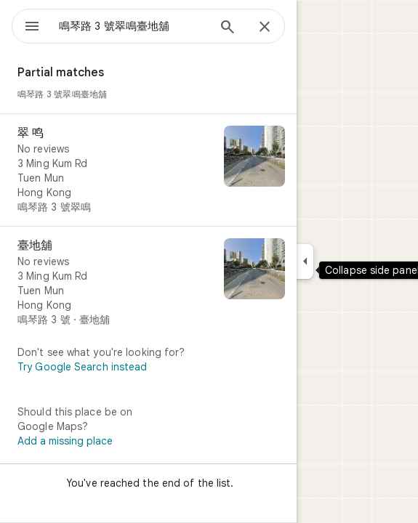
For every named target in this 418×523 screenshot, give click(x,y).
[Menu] (32, 27)
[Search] (227, 28)
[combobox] (133, 26)
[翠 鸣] (148, 170)
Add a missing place (65, 440)
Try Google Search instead (82, 366)
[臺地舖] (148, 282)
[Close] (264, 27)
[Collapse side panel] (305, 261)
